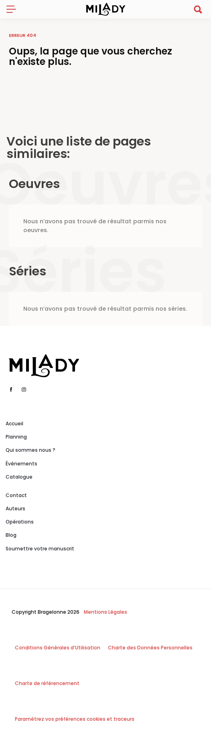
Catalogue (19, 476)
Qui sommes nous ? (30, 450)
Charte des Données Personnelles (150, 647)
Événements (21, 463)
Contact (16, 495)
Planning (16, 436)
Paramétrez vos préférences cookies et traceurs (74, 719)
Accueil (14, 423)
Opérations (20, 521)
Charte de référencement (47, 683)
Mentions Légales (105, 612)
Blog (11, 535)
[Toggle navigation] (14, 9)
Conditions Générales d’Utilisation (57, 647)
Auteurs (15, 508)
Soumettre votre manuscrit (40, 548)
